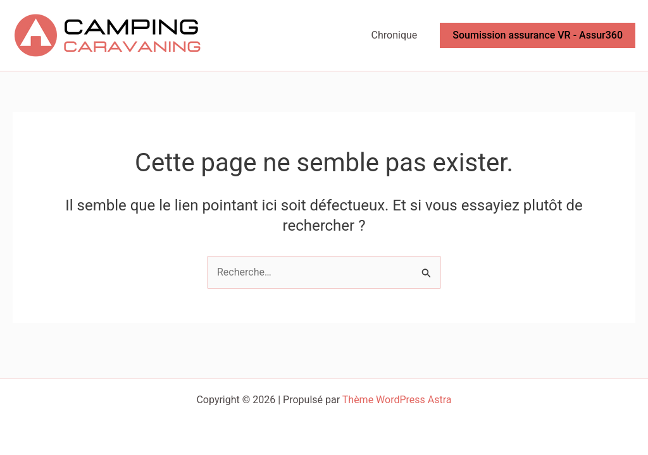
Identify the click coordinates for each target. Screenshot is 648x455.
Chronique (394, 35)
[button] (537, 35)
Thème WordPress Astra (397, 400)
